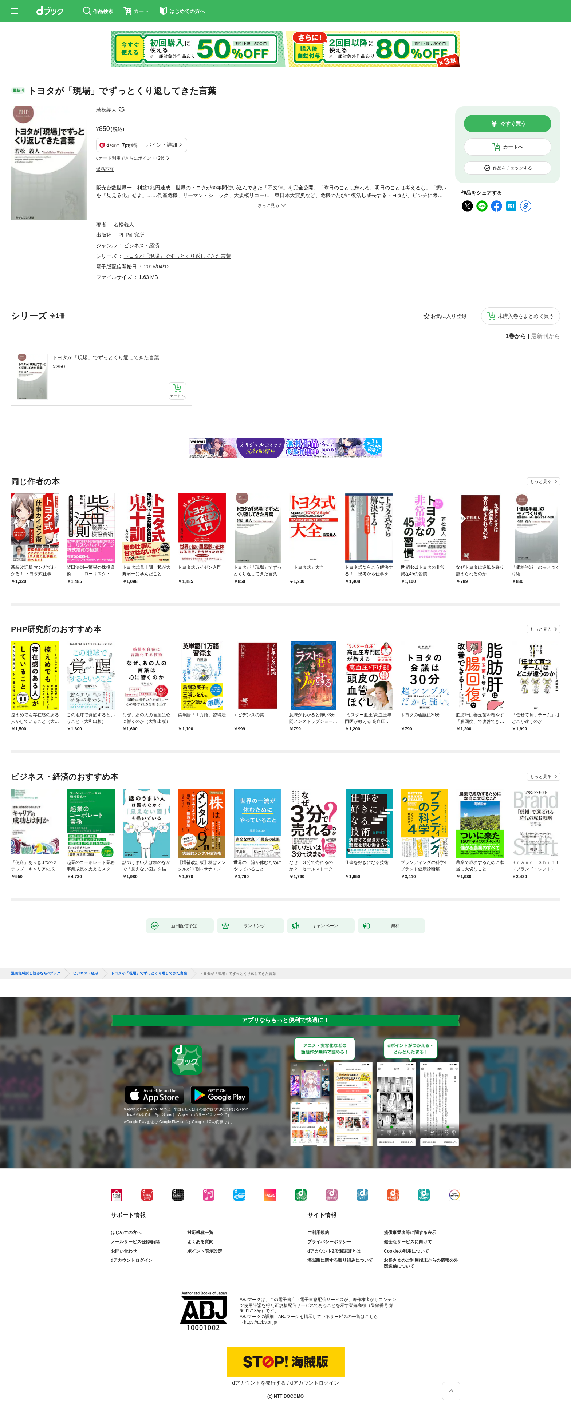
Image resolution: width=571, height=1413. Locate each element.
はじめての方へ (126, 1232)
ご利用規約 (318, 1232)
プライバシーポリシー (329, 1241)
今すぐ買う (513, 124)
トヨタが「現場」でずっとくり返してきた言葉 (105, 357)
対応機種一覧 (200, 1232)
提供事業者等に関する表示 (410, 1232)
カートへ (513, 147)
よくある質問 (200, 1241)
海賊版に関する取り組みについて (340, 1260)
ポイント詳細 (161, 145)
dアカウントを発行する (259, 1383)
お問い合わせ (124, 1251)
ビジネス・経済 (142, 245)
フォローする (121, 109)
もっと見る (541, 481)
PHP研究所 (132, 235)
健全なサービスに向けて (408, 1241)
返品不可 (105, 169)
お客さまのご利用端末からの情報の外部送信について (421, 1263)
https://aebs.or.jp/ (260, 1322)
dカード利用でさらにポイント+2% (130, 158)
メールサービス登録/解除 (135, 1241)
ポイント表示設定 (204, 1251)
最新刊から (545, 336)
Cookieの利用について (406, 1251)
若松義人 (106, 110)
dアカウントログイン (132, 1260)
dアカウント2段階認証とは (334, 1251)
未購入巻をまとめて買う (526, 316)
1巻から (515, 336)
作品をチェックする (512, 168)
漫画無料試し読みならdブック (35, 973)
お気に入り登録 (448, 316)
